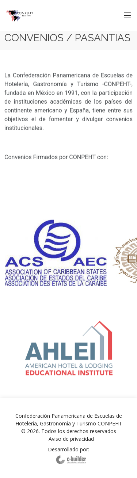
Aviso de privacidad (71, 438)
